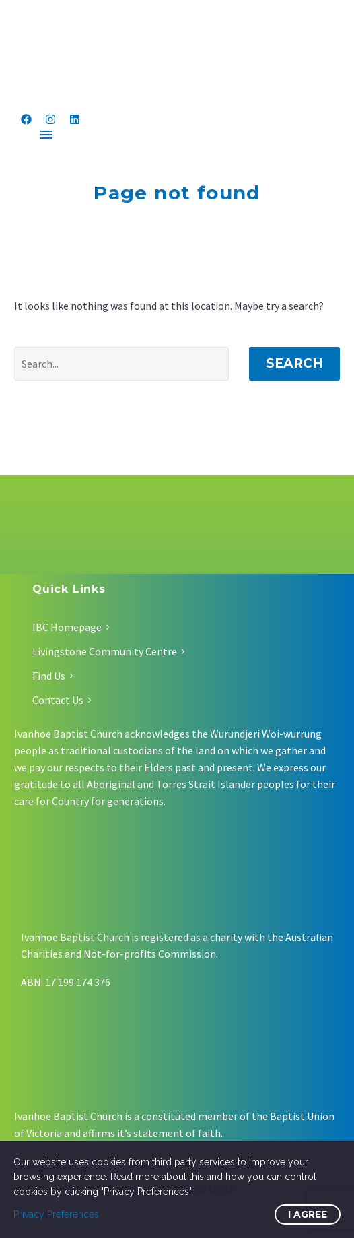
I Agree (307, 1214)
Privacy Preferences (56, 1214)
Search (294, 363)
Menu (46, 135)
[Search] (121, 364)
